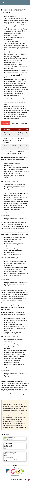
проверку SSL (15, 75)
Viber (5, 448)
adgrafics (23, 480)
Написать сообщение (10, 437)
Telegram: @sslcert (8, 446)
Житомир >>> (15, 475)
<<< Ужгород (15, 468)
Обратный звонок (9, 439)
